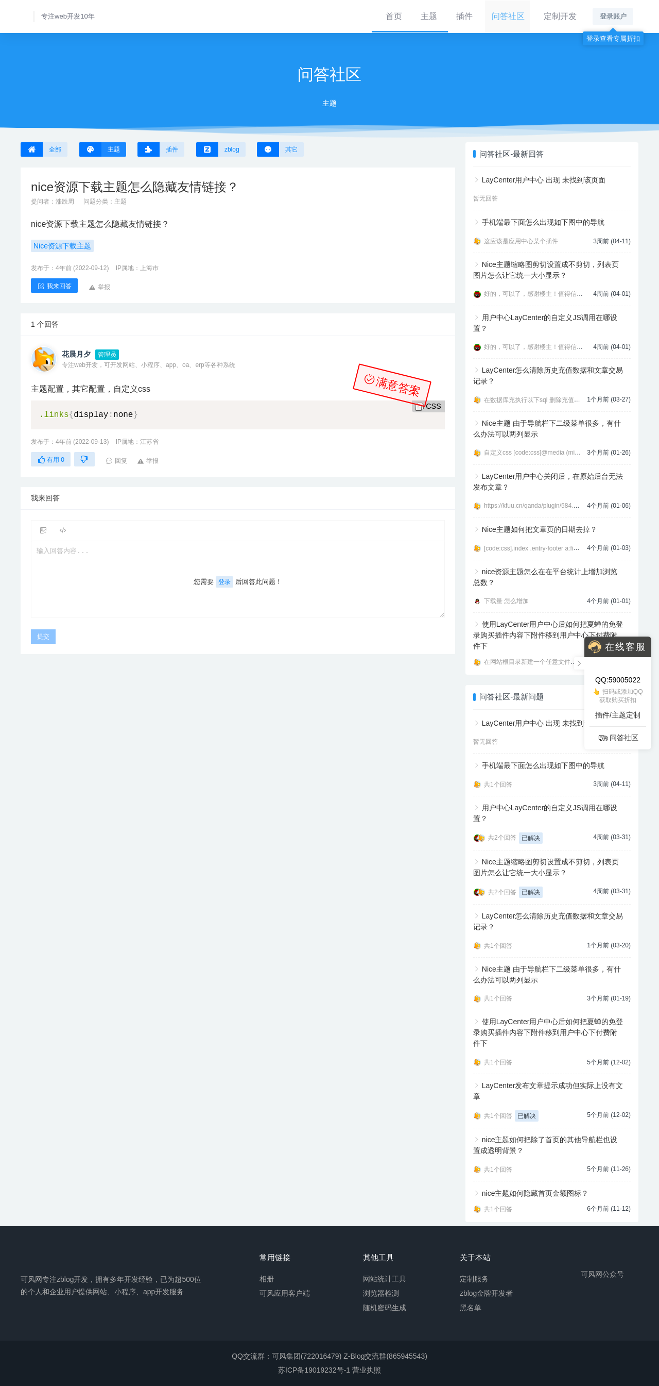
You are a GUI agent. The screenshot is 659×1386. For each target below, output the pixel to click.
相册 (266, 1279)
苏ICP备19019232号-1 (314, 1370)
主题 (428, 16)
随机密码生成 (384, 1308)
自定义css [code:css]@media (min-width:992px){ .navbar (561, 452)
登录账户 (613, 16)
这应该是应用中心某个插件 (521, 241)
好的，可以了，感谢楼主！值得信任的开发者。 (549, 293)
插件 (464, 16)
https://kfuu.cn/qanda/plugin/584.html (534, 505)
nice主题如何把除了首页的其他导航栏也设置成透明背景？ (545, 1145)
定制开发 (559, 16)
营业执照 (366, 1370)
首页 (392, 16)
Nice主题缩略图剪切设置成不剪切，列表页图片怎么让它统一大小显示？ (546, 269)
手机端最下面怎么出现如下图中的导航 (543, 222)
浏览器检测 (381, 1293)
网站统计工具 (384, 1279)
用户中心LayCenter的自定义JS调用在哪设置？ (545, 322)
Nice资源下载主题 (62, 246)
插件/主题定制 (617, 715)
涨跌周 (65, 201)
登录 (224, 582)
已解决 (531, 838)
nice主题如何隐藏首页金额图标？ (535, 1193)
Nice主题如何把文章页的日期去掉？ (539, 529)
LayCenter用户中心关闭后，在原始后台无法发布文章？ (548, 481)
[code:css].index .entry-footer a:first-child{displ (547, 548)
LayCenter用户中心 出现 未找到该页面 (543, 180)
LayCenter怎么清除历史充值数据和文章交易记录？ (548, 375)
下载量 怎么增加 (506, 601)
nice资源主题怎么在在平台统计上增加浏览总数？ (545, 577)
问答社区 (507, 16)
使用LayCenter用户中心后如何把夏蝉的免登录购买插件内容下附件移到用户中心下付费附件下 (548, 635)
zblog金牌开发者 (486, 1293)
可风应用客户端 (284, 1293)
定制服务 (474, 1279)
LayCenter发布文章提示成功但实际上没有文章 (548, 1090)
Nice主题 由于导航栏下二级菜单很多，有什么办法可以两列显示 (547, 428)
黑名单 (470, 1308)
